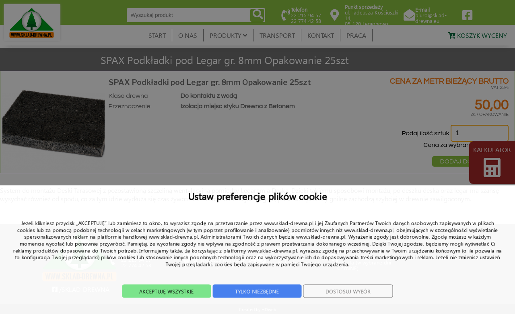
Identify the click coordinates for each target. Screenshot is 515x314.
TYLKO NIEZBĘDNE (257, 303)
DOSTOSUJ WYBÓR (356, 303)
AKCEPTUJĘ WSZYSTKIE (158, 303)
